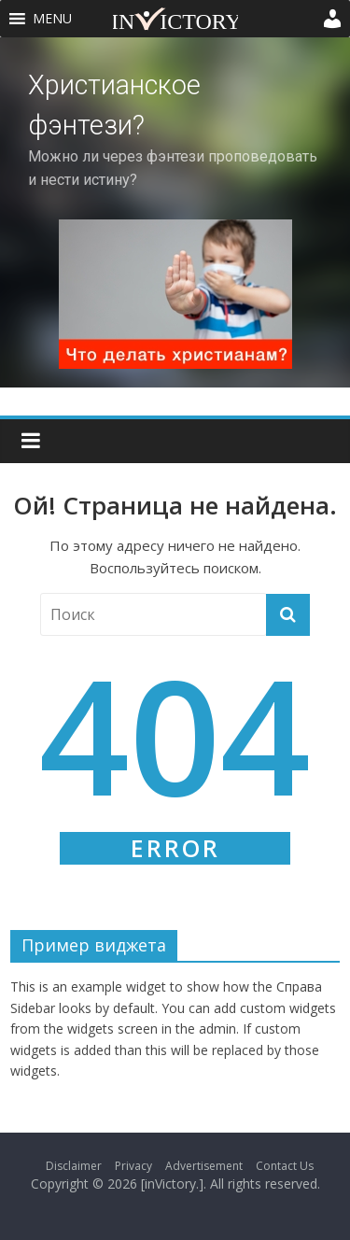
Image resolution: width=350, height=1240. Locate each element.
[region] (175, 212)
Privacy (133, 1166)
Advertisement (204, 1166)
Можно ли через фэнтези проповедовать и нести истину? (172, 168)
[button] (52, 18)
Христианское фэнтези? (114, 105)
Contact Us (285, 1166)
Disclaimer (74, 1166)
